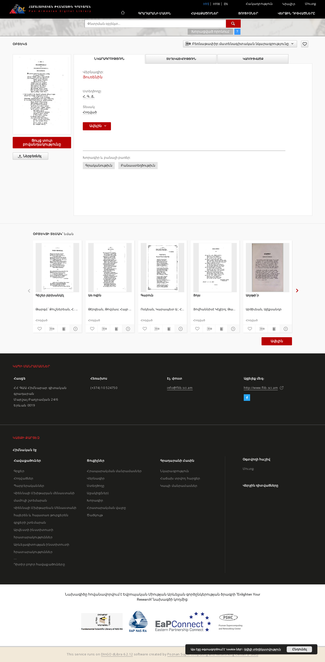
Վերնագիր (96, 478)
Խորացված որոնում (210, 31)
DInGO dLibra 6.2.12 (117, 654)
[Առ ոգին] (110, 267)
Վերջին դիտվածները (296, 13)
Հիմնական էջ (25, 450)
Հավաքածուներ (204, 13)
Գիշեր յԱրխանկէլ (50, 295)
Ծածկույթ (95, 515)
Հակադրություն (259, 4)
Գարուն (147, 295)
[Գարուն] (162, 267)
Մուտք (310, 4)
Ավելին (277, 341)
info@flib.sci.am (180, 388)
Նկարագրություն (174, 471)
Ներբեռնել (29, 156)
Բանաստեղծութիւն (138, 165)
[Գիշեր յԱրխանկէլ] (57, 267)
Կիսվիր (288, 4)
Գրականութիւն (98, 165)
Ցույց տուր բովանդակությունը (42, 142)
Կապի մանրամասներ (178, 486)
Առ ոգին (94, 295)
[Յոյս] (215, 267)
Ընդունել (299, 649)
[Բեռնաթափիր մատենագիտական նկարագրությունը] (51, 329)
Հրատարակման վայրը (106, 508)
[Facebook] (247, 398)
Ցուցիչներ (248, 13)
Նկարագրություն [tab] (109, 59)
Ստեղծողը (95, 486)
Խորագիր (95, 500)
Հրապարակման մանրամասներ (114, 471)
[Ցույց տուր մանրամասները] (75, 329)
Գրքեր (19, 471)
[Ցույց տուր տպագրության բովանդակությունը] (64, 329)
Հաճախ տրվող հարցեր (180, 478)
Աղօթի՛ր (252, 295)
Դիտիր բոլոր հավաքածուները (39, 564)
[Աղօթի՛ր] (267, 267)
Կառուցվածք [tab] (253, 59)
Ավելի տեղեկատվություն (262, 649)
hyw (216, 4)
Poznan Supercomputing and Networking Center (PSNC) (212, 654)
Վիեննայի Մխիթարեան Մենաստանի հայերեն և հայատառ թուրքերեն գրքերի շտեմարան (45, 515)
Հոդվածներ (23, 478)
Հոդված (90, 112)
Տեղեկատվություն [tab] (181, 59)
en (226, 4)
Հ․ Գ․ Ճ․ (89, 96)
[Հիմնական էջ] (122, 13)
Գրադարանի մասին (154, 13)
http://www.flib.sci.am (261, 388)
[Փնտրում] (233, 24)
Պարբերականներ (29, 486)
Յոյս (196, 295)
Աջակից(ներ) (97, 493)
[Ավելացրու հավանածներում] (304, 44)
